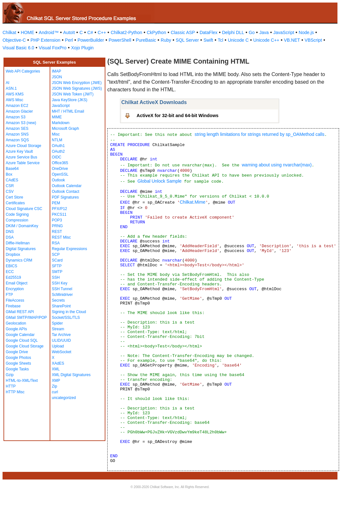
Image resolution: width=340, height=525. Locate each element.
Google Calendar (20, 334)
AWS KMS (15, 94)
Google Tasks (17, 369)
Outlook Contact (65, 191)
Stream (58, 329)
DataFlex (208, 32)
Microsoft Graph (65, 128)
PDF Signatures (65, 197)
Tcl (220, 40)
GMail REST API (20, 312)
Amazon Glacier (19, 111)
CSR (10, 186)
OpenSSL (60, 174)
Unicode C (238, 40)
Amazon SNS (17, 134)
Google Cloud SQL (22, 340)
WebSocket (61, 352)
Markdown (60, 123)
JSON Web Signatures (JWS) (77, 88)
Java (264, 32)
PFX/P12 (59, 208)
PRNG (57, 226)
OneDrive (60, 168)
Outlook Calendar (66, 186)
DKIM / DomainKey (22, 226)
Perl (69, 40)
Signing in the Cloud (69, 312)
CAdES (12, 180)
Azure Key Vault (19, 151)
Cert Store (14, 197)
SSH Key (59, 283)
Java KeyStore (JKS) (69, 100)
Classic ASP (183, 32)
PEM (56, 203)
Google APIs (16, 329)
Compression (17, 220)
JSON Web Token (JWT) (73, 94)
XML (56, 369)
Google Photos (18, 357)
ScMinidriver (62, 294)
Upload (58, 346)
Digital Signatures (21, 249)
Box (9, 174)
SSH (56, 277)
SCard (57, 260)
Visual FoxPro (53, 47)
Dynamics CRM (19, 260)
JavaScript (283, 32)
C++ (102, 32)
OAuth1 (58, 146)
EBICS (11, 266)
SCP (56, 254)
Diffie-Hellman (18, 243)
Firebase (13, 306)
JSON (57, 77)
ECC (10, 272)
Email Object (16, 283)
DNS (10, 231)
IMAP (56, 71)
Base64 (12, 168)
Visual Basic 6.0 (18, 47)
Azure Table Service (23, 163)
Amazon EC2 (17, 105)
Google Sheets (18, 363)
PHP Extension (45, 40)
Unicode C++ (266, 40)
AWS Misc (14, 100)
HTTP (11, 386)
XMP (56, 380)
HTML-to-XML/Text (22, 380)
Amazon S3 (15, 117)
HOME (27, 32)
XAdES (58, 363)
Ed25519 (13, 277)
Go (252, 32)
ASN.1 (11, 88)
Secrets (58, 300)
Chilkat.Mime (192, 202)
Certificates (15, 203)
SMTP (57, 272)
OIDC (56, 157)
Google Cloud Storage (25, 346)
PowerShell (120, 40)
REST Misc (61, 237)
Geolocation (16, 323)
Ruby (166, 40)
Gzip (10, 375)
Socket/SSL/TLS (66, 317)
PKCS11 (59, 214)
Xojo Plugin (82, 47)
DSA (10, 237)
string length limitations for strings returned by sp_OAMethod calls (259, 134)
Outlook (58, 180)
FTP (9, 294)
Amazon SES (17, 128)
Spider (57, 323)
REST (57, 231)
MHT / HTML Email (68, 111)
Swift (208, 40)
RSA (56, 243)
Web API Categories (23, 71)
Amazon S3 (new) (21, 123)
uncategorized (64, 398)
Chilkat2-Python (126, 32)
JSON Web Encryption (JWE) (77, 82)
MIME (57, 117)
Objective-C (14, 40)
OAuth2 (58, 151)
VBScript (313, 40)
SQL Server (187, 40)
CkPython (156, 32)
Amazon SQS (17, 140)
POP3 (57, 220)
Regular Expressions (69, 249)
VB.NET (292, 40)
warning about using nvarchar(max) (276, 164)
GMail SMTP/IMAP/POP (26, 317)
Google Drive (17, 352)
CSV (10, 191)
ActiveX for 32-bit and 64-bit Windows (177, 115)
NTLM (57, 140)
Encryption (15, 289)
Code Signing (17, 214)
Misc (56, 134)
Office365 (60, 163)
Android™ (49, 32)
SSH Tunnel (62, 289)
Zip (54, 386)
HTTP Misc (15, 392)
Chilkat (9, 32)
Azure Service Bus (21, 157)
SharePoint (61, 306)
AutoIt (69, 32)
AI (7, 82)
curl (55, 392)
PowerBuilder (90, 40)
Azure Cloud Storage (23, 146)
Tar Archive (61, 334)
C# (90, 32)
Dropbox (13, 254)
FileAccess (15, 300)
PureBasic (146, 40)
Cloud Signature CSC (24, 208)
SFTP (57, 266)
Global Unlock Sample (160, 181)
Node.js (306, 32)
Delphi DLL (233, 32)
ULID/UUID (61, 340)
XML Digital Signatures (71, 375)
